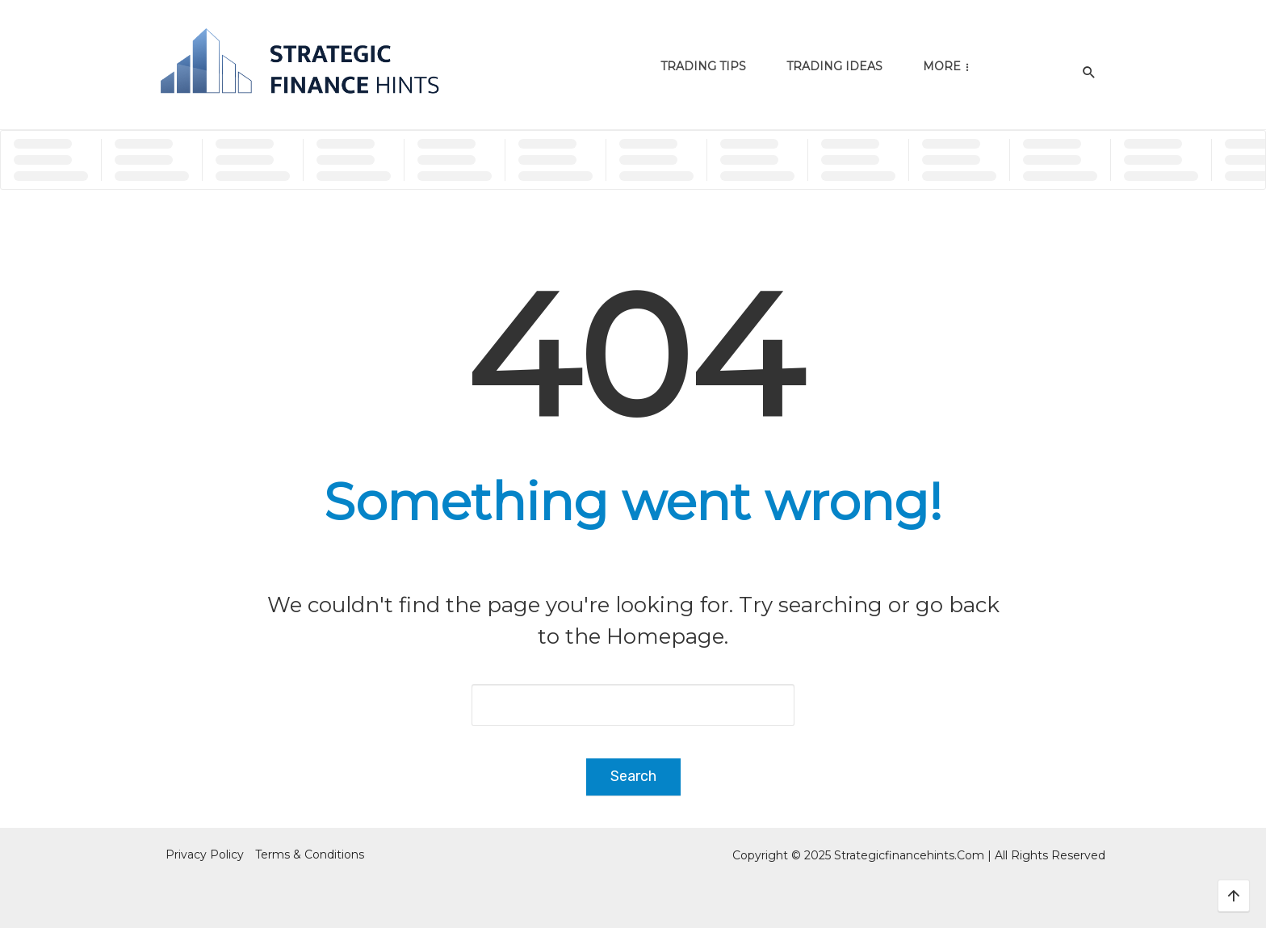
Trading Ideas (834, 66)
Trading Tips (703, 66)
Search (633, 776)
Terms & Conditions (309, 854)
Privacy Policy (205, 854)
